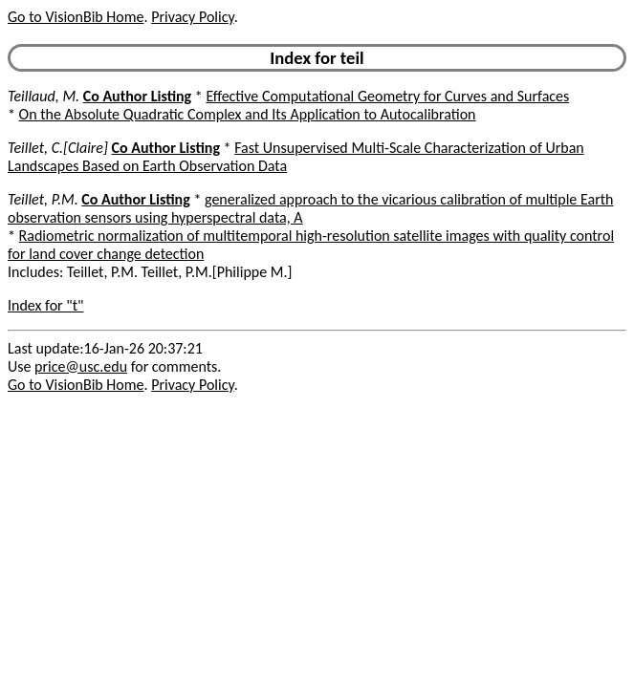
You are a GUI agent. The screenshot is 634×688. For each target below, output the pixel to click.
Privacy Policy (192, 17)
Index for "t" (45, 305)
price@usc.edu (80, 366)
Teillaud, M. (43, 96)
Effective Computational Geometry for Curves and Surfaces (387, 96)
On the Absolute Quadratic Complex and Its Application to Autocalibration (247, 114)
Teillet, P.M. (43, 199)
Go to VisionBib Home (75, 17)
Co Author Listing (137, 96)
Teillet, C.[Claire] (58, 148)
